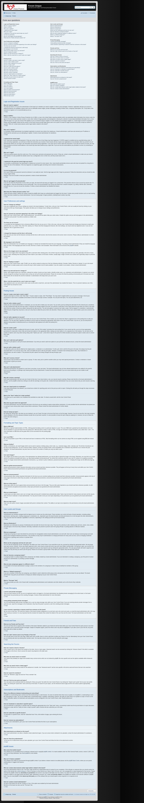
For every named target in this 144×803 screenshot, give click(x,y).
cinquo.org (8, 794)
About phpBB (25, 753)
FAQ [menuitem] (14, 13)
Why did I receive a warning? (11, 72)
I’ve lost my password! (9, 34)
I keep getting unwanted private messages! (60, 43)
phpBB (71, 245)
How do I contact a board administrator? (59, 88)
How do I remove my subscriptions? (58, 72)
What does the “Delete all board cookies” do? (14, 37)
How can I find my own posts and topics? (60, 62)
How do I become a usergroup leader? (59, 31)
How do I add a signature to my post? (13, 63)
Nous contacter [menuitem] (43, 794)
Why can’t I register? (9, 28)
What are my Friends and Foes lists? (59, 49)
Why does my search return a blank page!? (60, 59)
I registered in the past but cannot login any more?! (16, 33)
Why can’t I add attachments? (11, 70)
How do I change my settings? (11, 43)
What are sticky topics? (9, 92)
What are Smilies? (8, 86)
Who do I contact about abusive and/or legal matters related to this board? (68, 87)
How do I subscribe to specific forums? (59, 70)
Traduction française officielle (45, 798)
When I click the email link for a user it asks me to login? (17, 55)
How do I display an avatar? (10, 52)
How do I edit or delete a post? (11, 61)
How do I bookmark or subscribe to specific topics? (62, 69)
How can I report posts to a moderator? (13, 73)
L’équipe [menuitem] (51, 794)
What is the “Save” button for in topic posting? (15, 75)
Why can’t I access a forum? (10, 69)
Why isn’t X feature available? (57, 85)
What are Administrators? (56, 25)
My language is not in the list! (11, 49)
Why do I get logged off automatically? (13, 36)
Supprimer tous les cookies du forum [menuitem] (64, 794)
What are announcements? (10, 91)
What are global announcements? (12, 89)
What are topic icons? (9, 95)
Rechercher (90, 7)
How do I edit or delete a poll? (11, 67)
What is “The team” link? (56, 36)
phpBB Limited (47, 751)
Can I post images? (8, 88)
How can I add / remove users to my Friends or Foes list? (64, 51)
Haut (6, 111)
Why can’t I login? (8, 31)
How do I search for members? (57, 60)
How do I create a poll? (9, 64)
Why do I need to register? (10, 25)
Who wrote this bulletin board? (57, 84)
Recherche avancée (93, 7)
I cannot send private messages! (58, 41)
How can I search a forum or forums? (59, 56)
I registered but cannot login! (10, 30)
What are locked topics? (9, 94)
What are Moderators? (55, 27)
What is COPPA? (8, 27)
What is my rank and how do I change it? (13, 53)
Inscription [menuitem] (85, 13)
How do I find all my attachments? (58, 78)
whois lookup (21, 771)
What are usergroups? (55, 28)
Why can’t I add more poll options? (12, 66)
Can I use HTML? (8, 85)
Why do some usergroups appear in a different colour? (63, 33)
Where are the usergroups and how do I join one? (62, 30)
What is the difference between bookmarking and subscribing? (65, 67)
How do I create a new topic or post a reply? (14, 60)
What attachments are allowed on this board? (61, 77)
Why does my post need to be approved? (13, 77)
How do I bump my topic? (10, 78)
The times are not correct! (10, 46)
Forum (14, 794)
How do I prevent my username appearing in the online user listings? (20, 44)
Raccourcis (8, 13)
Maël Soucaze (56, 798)
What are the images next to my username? (14, 50)
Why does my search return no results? (59, 57)
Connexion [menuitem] (92, 13)
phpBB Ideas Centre (74, 760)
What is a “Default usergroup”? (57, 34)
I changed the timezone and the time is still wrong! (16, 47)
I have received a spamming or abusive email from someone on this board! (68, 44)
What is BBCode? (8, 83)
